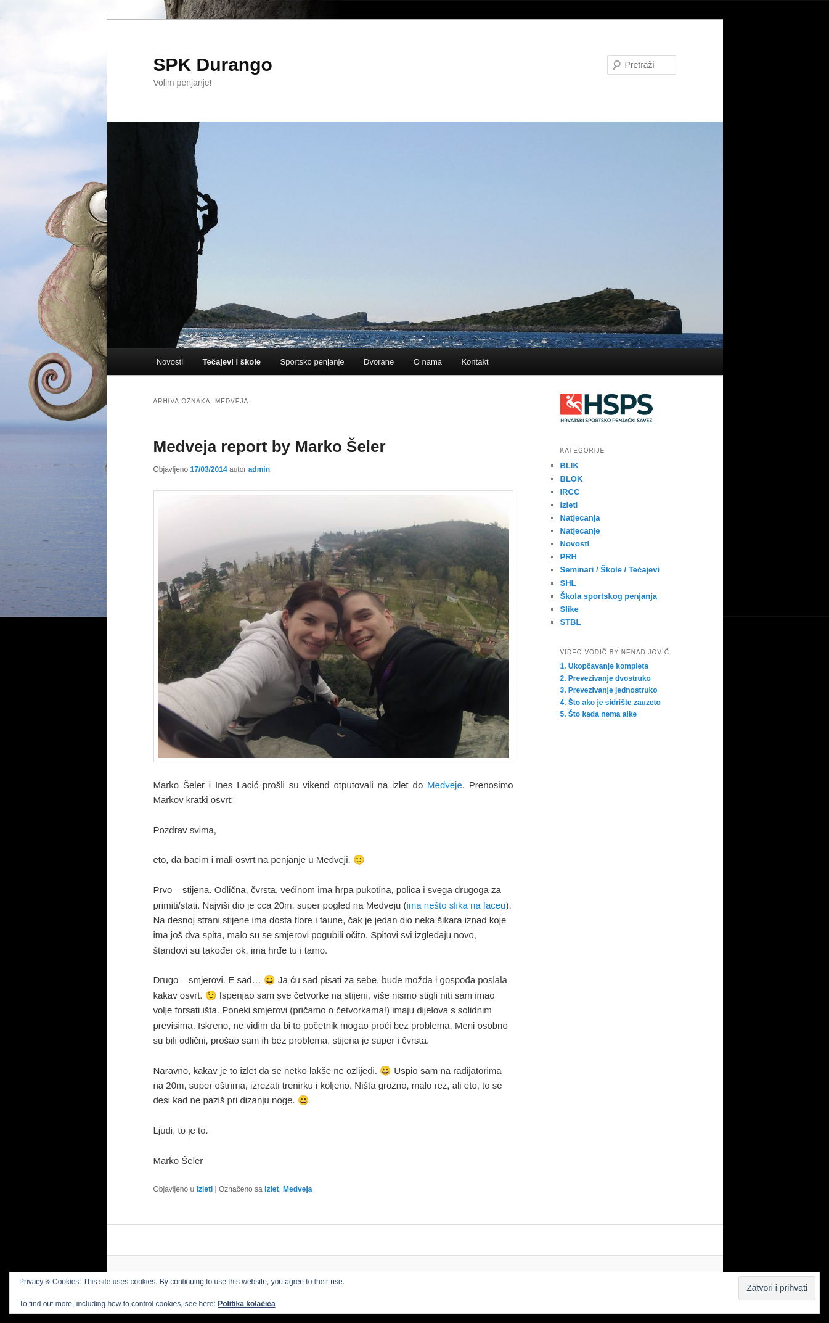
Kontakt (474, 361)
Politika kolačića (246, 1304)
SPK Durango (212, 64)
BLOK (571, 479)
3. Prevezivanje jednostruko (609, 690)
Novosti (170, 361)
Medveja (297, 1189)
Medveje (444, 785)
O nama (428, 361)
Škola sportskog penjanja (609, 596)
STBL (570, 622)
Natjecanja (580, 517)
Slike (569, 609)
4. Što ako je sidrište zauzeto (610, 702)
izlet (271, 1189)
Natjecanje (580, 530)
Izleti (205, 1189)
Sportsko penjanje (312, 361)
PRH (568, 556)
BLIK (569, 465)
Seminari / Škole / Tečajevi (610, 569)
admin (259, 469)
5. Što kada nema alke (598, 714)
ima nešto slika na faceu (456, 905)
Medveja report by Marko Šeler (269, 446)
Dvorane (379, 361)
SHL (568, 583)
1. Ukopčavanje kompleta (604, 666)
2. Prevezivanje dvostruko (605, 678)
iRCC (570, 492)
